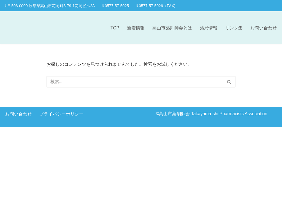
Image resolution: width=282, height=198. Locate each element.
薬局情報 (208, 28)
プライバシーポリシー (61, 184)
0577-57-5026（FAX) (158, 5)
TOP (114, 28)
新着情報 (136, 28)
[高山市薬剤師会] (27, 28)
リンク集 (234, 28)
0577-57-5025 (116, 5)
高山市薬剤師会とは (172, 28)
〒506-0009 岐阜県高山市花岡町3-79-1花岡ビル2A (50, 5)
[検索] (135, 82)
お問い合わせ (263, 28)
